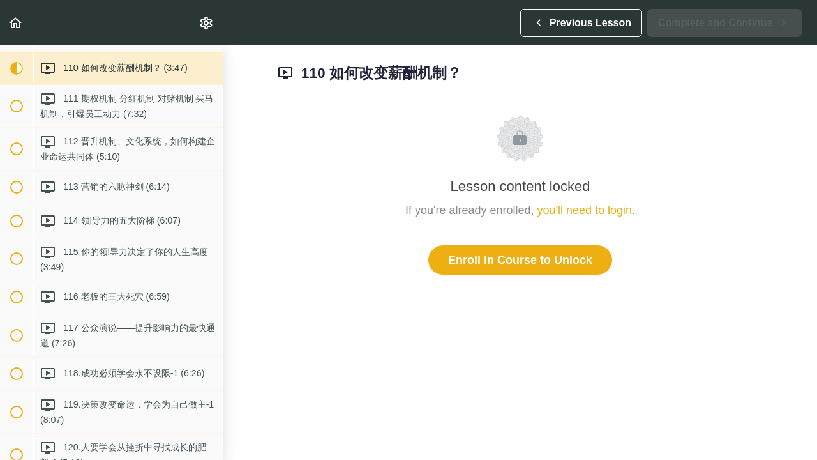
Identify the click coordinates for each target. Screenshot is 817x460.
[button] (16, 22)
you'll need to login (585, 210)
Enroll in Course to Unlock (520, 260)
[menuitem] (207, 22)
